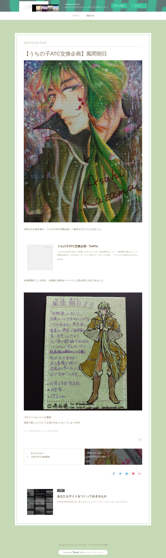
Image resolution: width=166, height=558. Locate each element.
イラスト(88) (28, 431)
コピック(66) (45, 431)
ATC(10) (37, 431)
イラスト (76, 16)
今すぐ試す (119, 5)
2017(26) (54, 431)
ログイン (139, 6)
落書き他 (90, 16)
